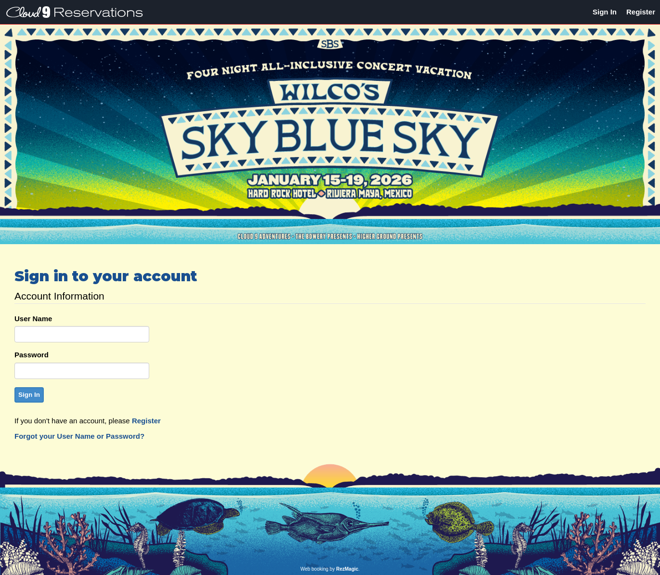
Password (31, 355)
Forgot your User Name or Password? (79, 436)
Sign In (605, 12)
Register (640, 12)
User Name (33, 318)
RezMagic (347, 569)
